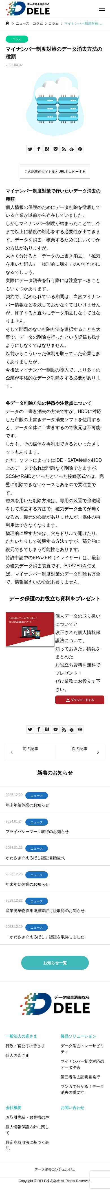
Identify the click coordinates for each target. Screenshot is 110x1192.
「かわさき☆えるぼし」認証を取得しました (45, 937)
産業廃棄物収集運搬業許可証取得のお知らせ (45, 910)
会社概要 (13, 1107)
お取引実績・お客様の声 (27, 1117)
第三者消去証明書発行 (80, 1077)
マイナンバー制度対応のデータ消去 (82, 1064)
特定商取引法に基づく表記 (27, 1145)
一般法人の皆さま (21, 1036)
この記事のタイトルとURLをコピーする (55, 172)
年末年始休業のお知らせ (27, 805)
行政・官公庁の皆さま (25, 1046)
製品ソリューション (78, 1036)
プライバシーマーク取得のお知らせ (37, 831)
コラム (17, 39)
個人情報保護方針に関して (27, 1130)
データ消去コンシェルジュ (55, 1169)
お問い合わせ (72, 1107)
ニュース (36, 795)
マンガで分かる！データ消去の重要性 (82, 1089)
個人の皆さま (17, 1055)
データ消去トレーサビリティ (82, 1049)
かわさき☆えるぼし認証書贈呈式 (35, 858)
